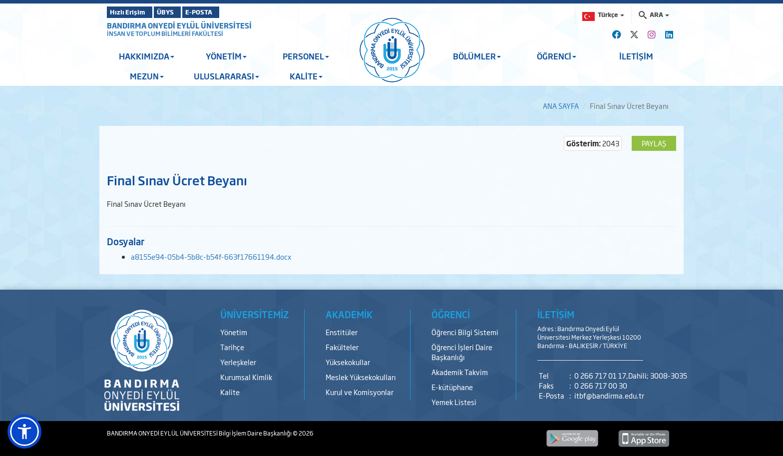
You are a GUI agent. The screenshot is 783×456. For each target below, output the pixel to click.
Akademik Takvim (459, 372)
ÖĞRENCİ (556, 56)
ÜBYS (180, 11)
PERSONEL (306, 56)
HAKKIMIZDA (146, 56)
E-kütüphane (452, 387)
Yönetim (233, 332)
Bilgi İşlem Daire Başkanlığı (256, 433)
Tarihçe (232, 347)
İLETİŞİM (636, 56)
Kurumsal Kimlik (246, 377)
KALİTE (306, 76)
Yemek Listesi (453, 402)
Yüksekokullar (348, 362)
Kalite (230, 392)
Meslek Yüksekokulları (361, 377)
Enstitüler (342, 332)
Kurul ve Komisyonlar (359, 392)
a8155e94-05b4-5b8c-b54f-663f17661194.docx (211, 256)
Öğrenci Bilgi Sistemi (464, 332)
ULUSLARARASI (226, 76)
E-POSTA (226, 11)
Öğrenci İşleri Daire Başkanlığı (461, 352)
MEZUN (147, 76)
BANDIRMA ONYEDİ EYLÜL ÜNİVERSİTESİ (179, 25)
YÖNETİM (226, 56)
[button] (24, 431)
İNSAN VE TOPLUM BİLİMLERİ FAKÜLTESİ (165, 33)
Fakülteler (342, 347)
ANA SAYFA (561, 105)
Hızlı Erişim (131, 11)
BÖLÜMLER (477, 56)
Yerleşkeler (238, 362)
